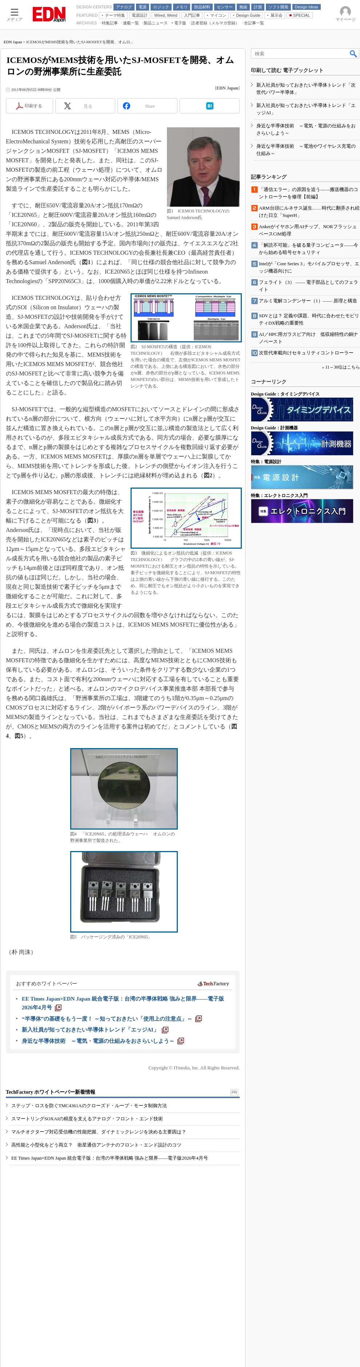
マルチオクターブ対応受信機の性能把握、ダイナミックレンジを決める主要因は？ (98, 1131)
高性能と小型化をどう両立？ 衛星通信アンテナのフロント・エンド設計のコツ (96, 1145)
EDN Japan (13, 42)
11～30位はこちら (342, 367)
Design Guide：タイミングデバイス (285, 394)
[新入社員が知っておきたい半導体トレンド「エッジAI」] (95, 1030)
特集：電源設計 (266, 461)
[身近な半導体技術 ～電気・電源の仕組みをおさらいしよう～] (103, 1041)
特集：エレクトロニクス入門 (279, 495)
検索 (353, 53)
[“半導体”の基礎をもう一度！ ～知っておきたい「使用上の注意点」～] (112, 1019)
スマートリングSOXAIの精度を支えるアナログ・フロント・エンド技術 (87, 1118)
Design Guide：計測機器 (274, 427)
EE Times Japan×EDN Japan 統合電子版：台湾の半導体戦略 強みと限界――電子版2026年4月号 (109, 1158)
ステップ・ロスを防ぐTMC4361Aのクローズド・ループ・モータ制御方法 (89, 1105)
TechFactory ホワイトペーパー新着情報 (50, 1092)
